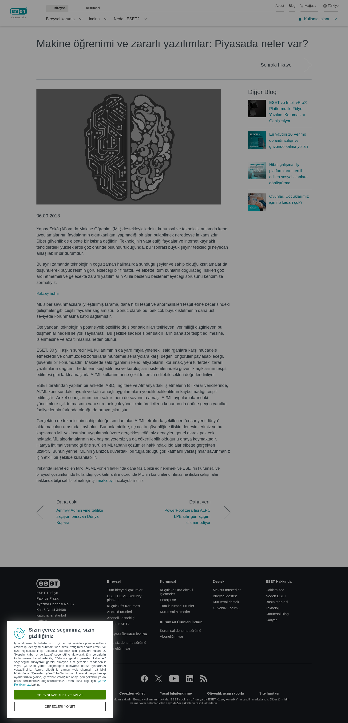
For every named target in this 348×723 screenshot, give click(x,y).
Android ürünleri (119, 612)
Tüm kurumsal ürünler (177, 606)
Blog (292, 6)
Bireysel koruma (60, 19)
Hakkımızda (275, 590)
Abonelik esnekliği (121, 618)
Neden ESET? (126, 19)
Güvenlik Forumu (226, 608)
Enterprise (168, 600)
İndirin (94, 19)
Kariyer (271, 620)
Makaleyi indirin (47, 293)
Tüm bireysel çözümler (124, 590)
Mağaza (308, 6)
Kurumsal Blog (277, 614)
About (280, 6)
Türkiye (331, 6)
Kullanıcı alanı (313, 19)
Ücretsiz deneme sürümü (126, 642)
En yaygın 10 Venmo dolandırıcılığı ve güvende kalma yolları (288, 140)
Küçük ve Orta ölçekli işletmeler (176, 592)
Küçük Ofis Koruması (123, 606)
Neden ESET (276, 596)
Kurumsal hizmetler (175, 612)
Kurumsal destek (226, 602)
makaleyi (106, 480)
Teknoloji (272, 608)
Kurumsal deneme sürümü (180, 631)
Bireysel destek (225, 596)
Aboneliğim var (118, 648)
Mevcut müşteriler (227, 590)
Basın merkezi (277, 602)
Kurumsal (93, 8)
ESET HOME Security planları (124, 598)
